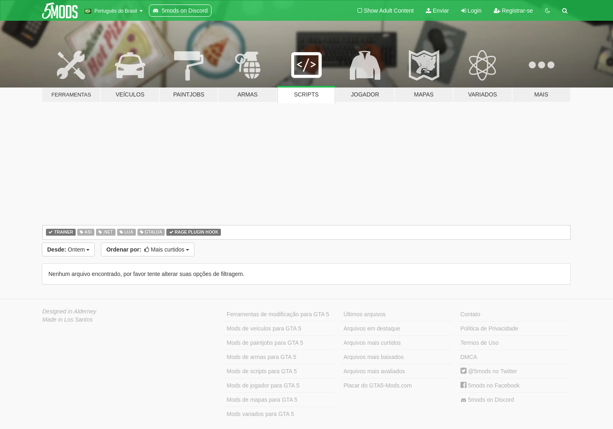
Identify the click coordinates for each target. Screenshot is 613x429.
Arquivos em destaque (372, 328)
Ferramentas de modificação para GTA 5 (278, 314)
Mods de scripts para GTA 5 (262, 371)
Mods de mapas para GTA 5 (262, 399)
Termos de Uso (479, 342)
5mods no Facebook (490, 385)
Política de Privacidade (489, 328)
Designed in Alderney (69, 311)
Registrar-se (513, 10)
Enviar (437, 10)
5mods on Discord (487, 399)
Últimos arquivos (365, 314)
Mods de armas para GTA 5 (261, 357)
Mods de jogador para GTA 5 (263, 385)
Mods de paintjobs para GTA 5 (265, 342)
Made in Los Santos (67, 319)
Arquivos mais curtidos (372, 342)
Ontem (68, 249)
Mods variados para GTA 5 (260, 414)
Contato (470, 314)
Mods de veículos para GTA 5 (264, 328)
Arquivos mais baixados (374, 357)
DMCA (468, 357)
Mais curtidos (147, 249)
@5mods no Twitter (488, 371)
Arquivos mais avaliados (374, 371)
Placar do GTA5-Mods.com (378, 385)
